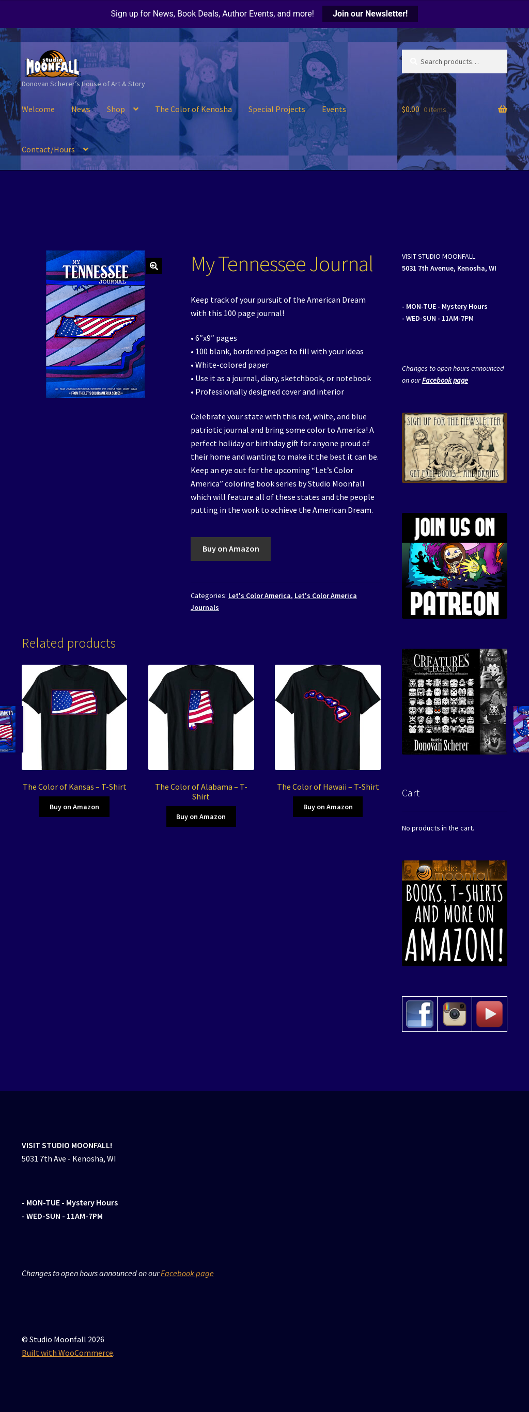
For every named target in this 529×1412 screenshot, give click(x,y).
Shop (116, 109)
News (80, 109)
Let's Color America (259, 595)
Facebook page (445, 380)
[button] (154, 266)
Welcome (38, 109)
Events (334, 109)
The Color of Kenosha (193, 109)
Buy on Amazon (231, 548)
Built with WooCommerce (67, 1352)
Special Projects (276, 109)
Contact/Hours (48, 149)
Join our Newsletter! (370, 14)
